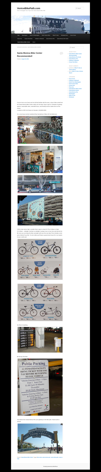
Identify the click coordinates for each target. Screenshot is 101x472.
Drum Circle (73, 35)
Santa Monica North (74, 90)
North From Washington (75, 82)
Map (18, 35)
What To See (56, 35)
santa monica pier (46, 457)
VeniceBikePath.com (28, 8)
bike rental (39, 457)
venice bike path (54, 457)
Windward (71, 97)
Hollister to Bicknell (39, 38)
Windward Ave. (64, 35)
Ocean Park (72, 85)
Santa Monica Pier (50, 38)
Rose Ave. (19, 38)
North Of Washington (34, 35)
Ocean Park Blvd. (29, 38)
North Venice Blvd (73, 83)
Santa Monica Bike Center (23, 42)
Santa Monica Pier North (62, 38)
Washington (24, 35)
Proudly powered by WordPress (50, 466)
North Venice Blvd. (46, 35)
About (34, 42)
